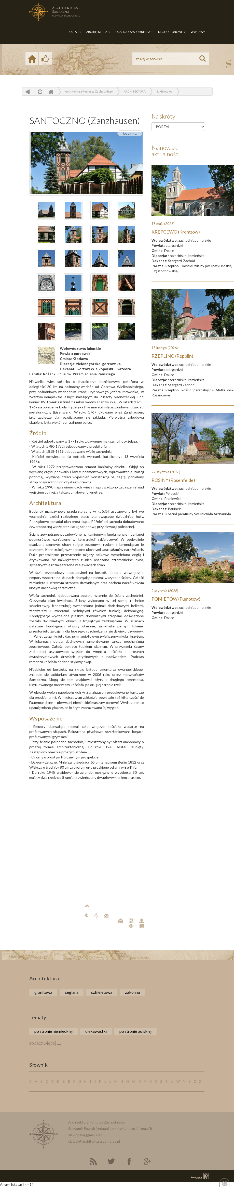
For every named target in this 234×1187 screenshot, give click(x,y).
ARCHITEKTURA (98, 31)
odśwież (39, 91)
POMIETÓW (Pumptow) (176, 599)
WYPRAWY (198, 31)
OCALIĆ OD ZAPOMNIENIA (134, 31)
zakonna (132, 992)
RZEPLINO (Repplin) (172, 356)
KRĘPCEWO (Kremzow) (176, 232)
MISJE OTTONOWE (172, 31)
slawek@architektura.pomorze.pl (94, 1141)
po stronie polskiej (135, 1031)
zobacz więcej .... (45, 1043)
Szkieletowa (164, 91)
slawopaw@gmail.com (85, 1135)
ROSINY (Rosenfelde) (173, 480)
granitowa (43, 992)
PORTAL (74, 31)
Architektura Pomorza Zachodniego (89, 91)
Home (51, 91)
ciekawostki (96, 1031)
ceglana (71, 992)
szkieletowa (101, 992)
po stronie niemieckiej (53, 1031)
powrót (27, 91)
